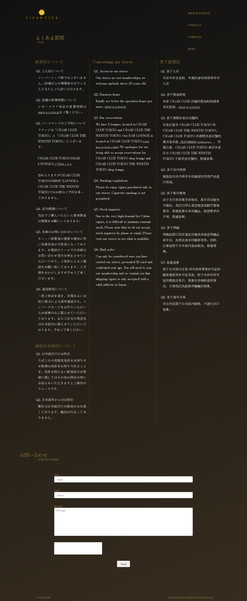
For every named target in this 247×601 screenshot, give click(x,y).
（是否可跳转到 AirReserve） (199, 141)
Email (57, 496)
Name (57, 480)
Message (58, 511)
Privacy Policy (45, 596)
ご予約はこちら (65, 169)
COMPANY (194, 37)
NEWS (192, 49)
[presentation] (78, 554)
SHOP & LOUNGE (199, 13)
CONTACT (194, 25)
